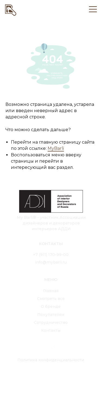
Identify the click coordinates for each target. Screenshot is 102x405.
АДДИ (64, 228)
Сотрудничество (51, 322)
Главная (50, 290)
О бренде (51, 306)
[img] (10, 9)
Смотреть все (51, 298)
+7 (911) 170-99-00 (51, 254)
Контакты (50, 330)
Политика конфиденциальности (50, 359)
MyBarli (56, 148)
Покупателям (50, 314)
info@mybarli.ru (51, 262)
